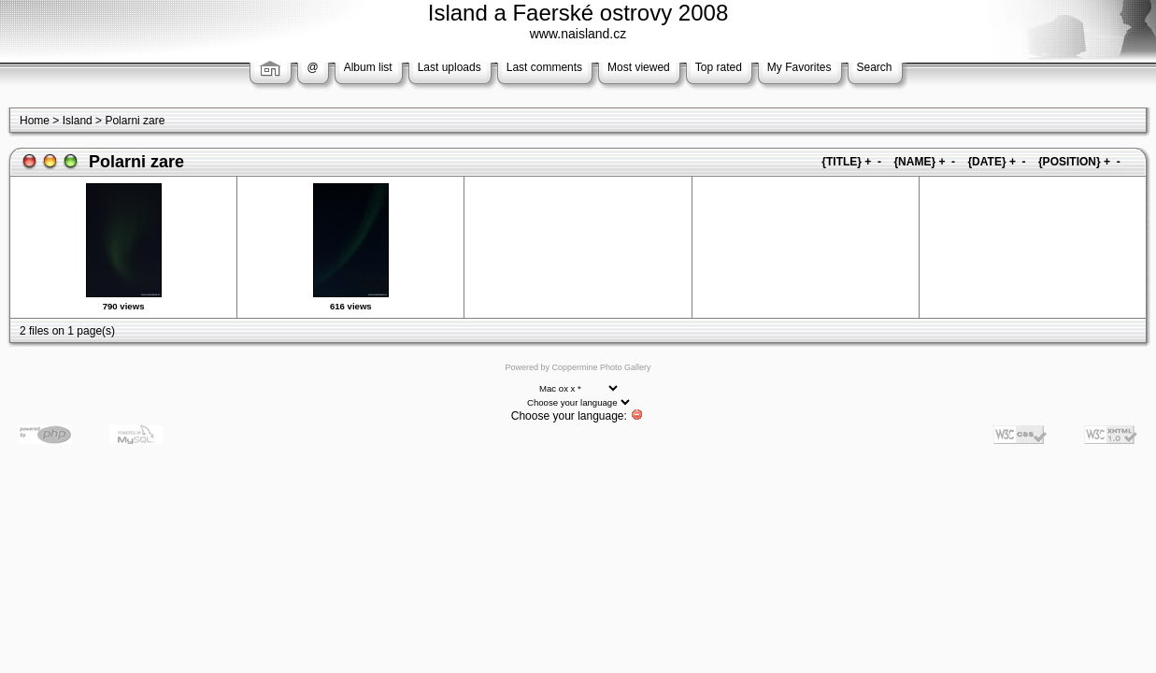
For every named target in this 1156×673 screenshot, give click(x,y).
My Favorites (799, 67)
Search (874, 67)
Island (78, 120)
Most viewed (638, 67)
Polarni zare (134, 120)
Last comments (544, 67)
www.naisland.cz (578, 33)
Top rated (718, 67)
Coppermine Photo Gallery (600, 367)
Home (35, 120)
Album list (368, 67)
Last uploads (449, 67)
